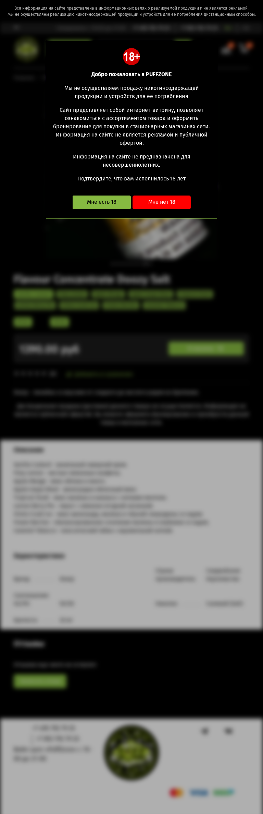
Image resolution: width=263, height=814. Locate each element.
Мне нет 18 (161, 202)
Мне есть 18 (101, 202)
